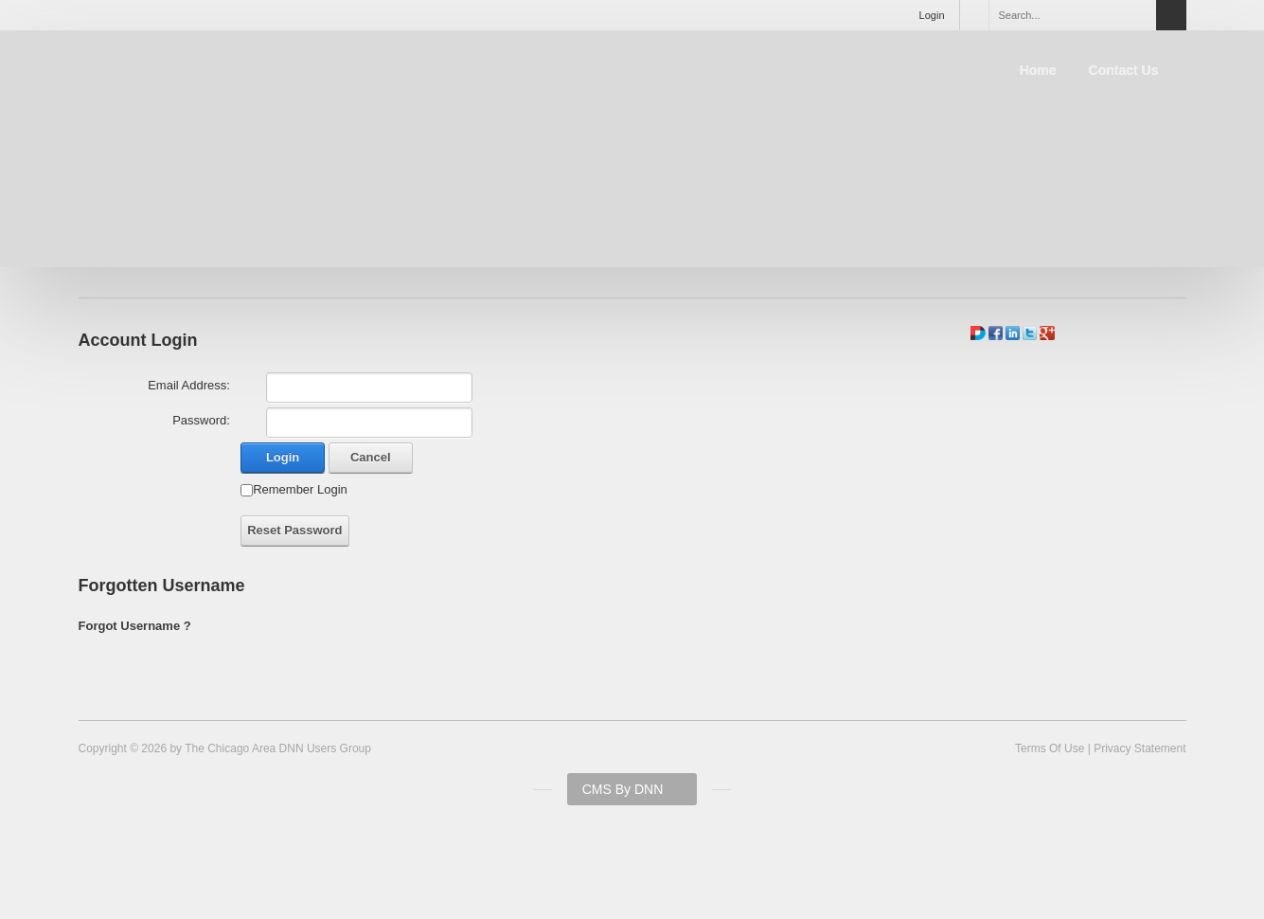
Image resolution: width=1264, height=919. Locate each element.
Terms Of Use (1049, 748)
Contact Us (1124, 70)
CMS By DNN (623, 789)
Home (1038, 70)
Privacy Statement (1139, 748)
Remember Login (300, 489)
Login (932, 15)
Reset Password (294, 530)
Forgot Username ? (135, 626)
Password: (201, 420)
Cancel (370, 457)
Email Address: (189, 385)
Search (1171, 15)
